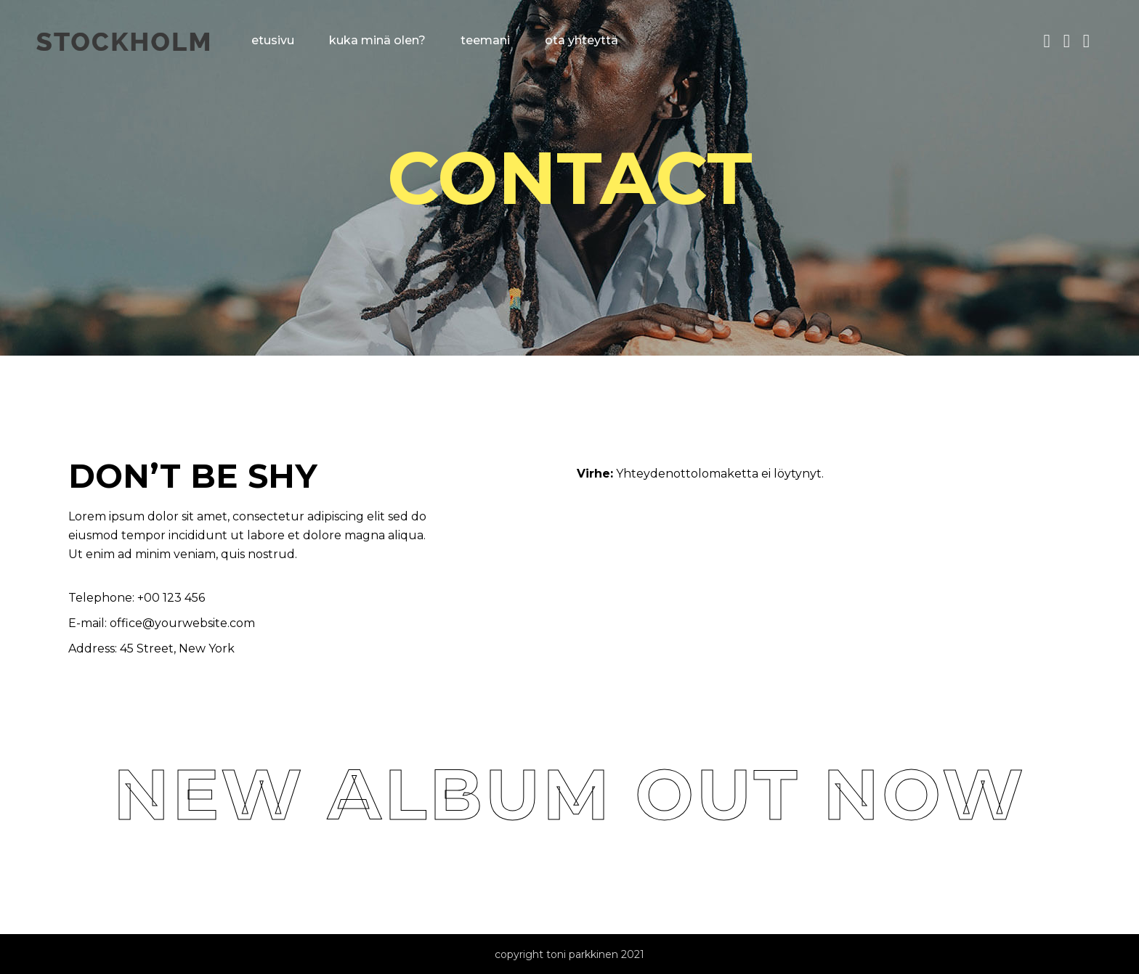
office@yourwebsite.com (182, 623)
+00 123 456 (169, 598)
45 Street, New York (177, 648)
